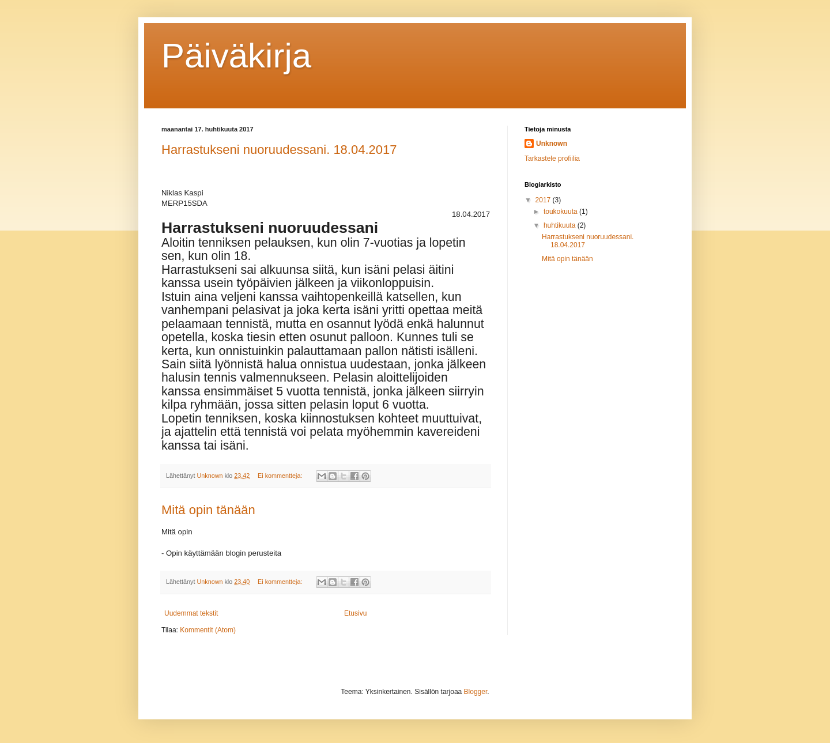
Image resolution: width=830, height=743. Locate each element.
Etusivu (355, 613)
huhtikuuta (561, 225)
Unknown (551, 143)
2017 (544, 200)
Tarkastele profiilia (552, 158)
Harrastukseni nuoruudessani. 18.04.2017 (279, 149)
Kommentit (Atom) (208, 630)
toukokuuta (561, 212)
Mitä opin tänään (208, 510)
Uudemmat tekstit (191, 613)
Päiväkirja (236, 55)
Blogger (476, 692)
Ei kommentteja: (281, 475)
